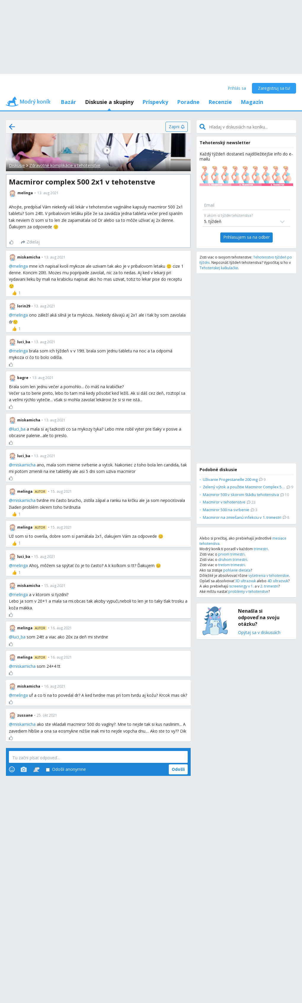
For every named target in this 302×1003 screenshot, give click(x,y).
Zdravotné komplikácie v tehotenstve (64, 165)
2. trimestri (269, 586)
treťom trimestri (231, 564)
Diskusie (17, 165)
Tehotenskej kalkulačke (219, 267)
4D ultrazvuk (277, 580)
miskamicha (24, 465)
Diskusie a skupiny (109, 101)
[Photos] (24, 769)
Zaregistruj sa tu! (274, 88)
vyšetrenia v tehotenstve (268, 575)
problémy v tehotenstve (248, 591)
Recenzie (220, 101)
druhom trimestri (232, 559)
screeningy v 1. (241, 586)
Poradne (188, 101)
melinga (20, 266)
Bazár (68, 101)
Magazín (252, 101)
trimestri (261, 548)
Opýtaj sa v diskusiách (259, 632)
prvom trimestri (231, 554)
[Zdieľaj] (30, 242)
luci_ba (19, 429)
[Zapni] (177, 127)
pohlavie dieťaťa (236, 570)
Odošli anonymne (66, 769)
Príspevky (155, 101)
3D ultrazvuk (245, 580)
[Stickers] (36, 769)
